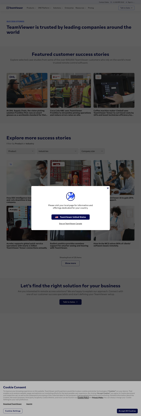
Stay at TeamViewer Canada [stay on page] (70, 223)
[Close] (107, 188)
